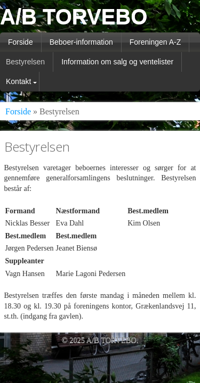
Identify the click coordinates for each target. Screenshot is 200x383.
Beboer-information (81, 42)
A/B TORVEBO (73, 16)
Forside (20, 42)
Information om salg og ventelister (117, 61)
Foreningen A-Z (155, 42)
